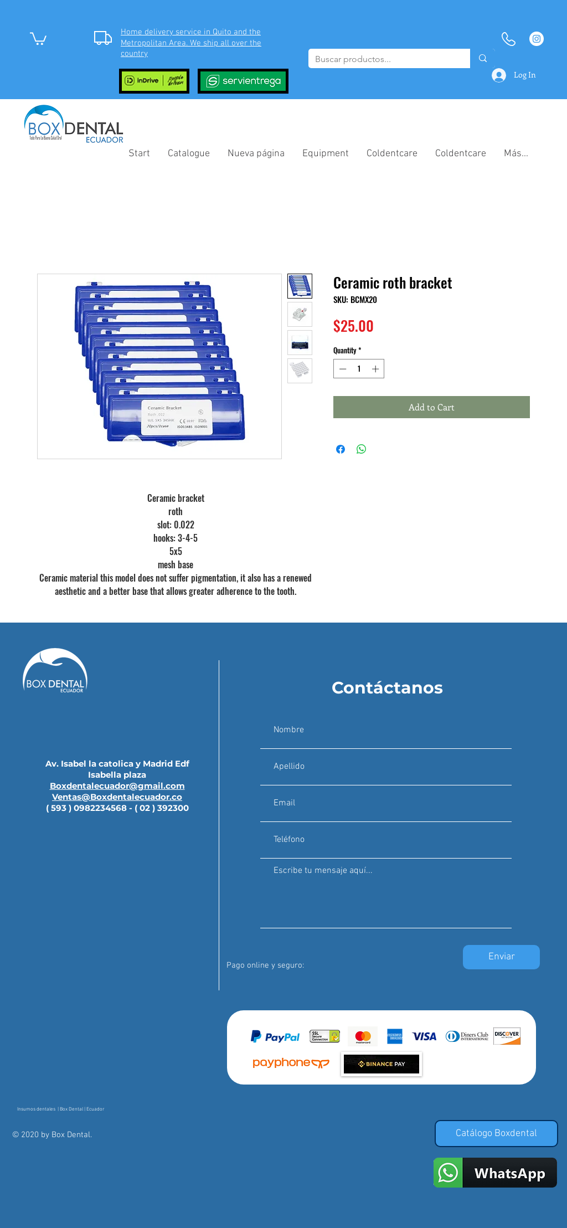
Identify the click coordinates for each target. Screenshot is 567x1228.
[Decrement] (341, 368)
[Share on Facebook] (340, 449)
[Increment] (376, 368)
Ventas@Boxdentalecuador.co (117, 797)
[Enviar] (501, 957)
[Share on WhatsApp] (361, 449)
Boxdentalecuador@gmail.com (117, 785)
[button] (38, 38)
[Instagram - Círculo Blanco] (536, 39)
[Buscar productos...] (381, 59)
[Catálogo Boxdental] (496, 1133)
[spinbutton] (359, 368)
